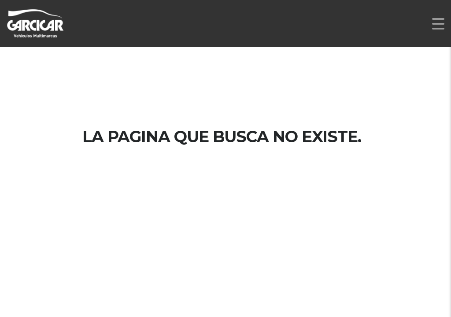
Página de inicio (225, 166)
